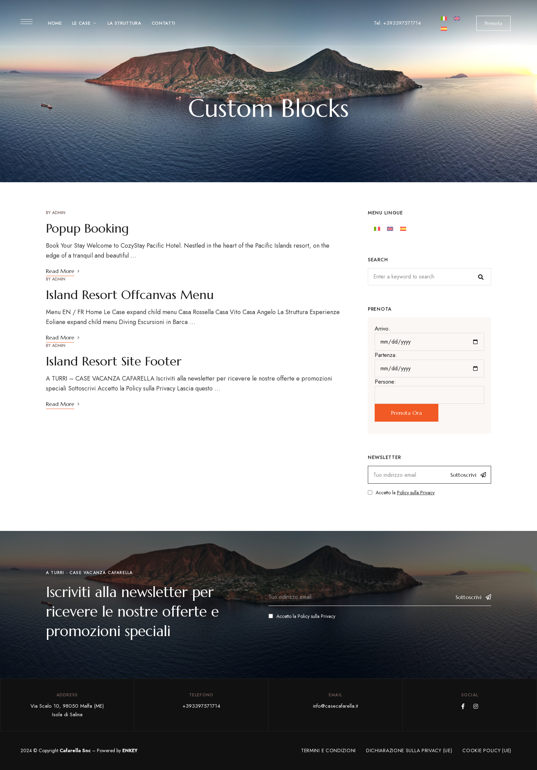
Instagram (475, 706)
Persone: (385, 382)
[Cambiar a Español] (443, 28)
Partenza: (386, 355)
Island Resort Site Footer (114, 361)
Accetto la (401, 492)
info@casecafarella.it (335, 706)
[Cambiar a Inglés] (456, 18)
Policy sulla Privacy (416, 492)
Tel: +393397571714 (397, 23)
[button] (493, 23)
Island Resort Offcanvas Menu (130, 294)
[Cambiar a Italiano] (443, 18)
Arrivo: (382, 329)
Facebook (463, 706)
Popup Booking (87, 228)
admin (58, 213)
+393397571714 (201, 706)
